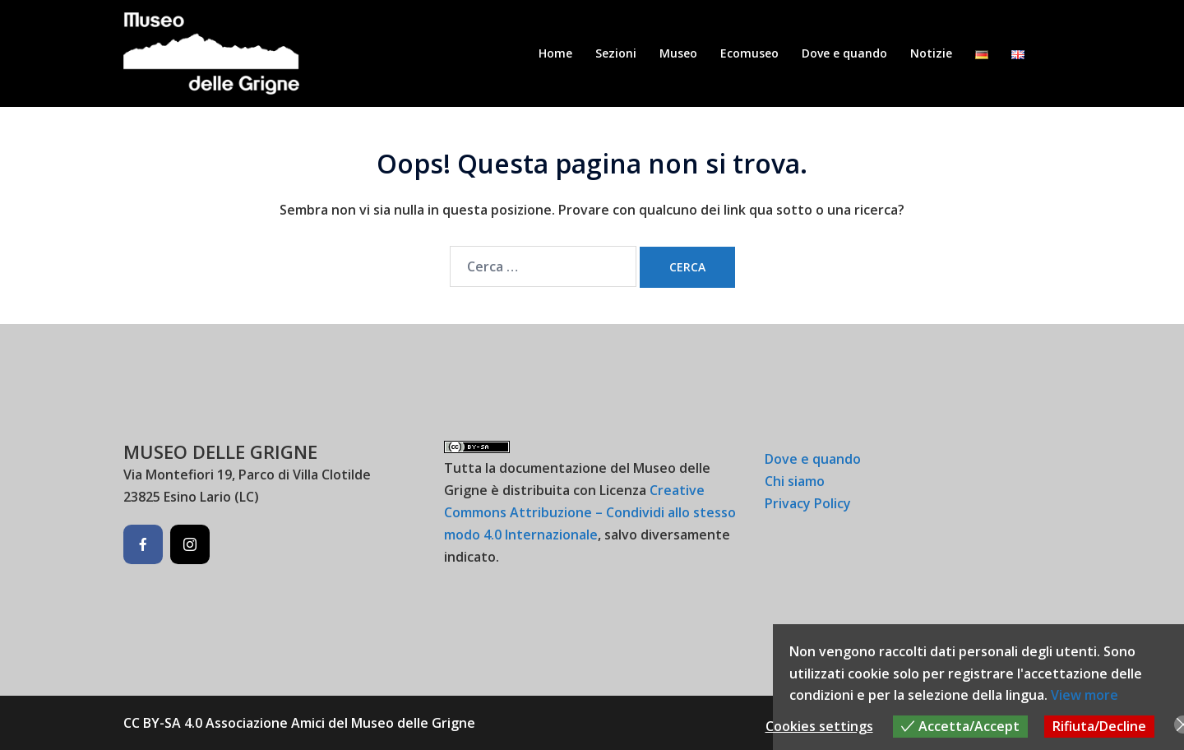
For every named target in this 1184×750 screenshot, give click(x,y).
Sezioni (615, 53)
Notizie (931, 53)
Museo (678, 53)
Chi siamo (795, 481)
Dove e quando (844, 53)
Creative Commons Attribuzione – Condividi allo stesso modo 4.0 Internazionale (590, 512)
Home (555, 53)
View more (1084, 695)
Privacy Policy (808, 503)
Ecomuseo (749, 53)
